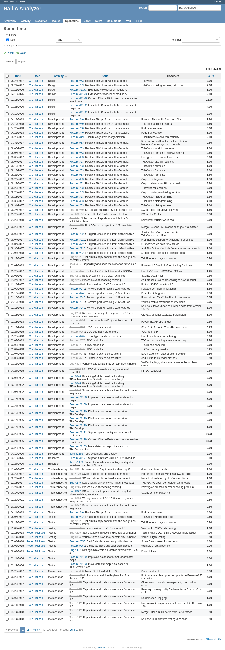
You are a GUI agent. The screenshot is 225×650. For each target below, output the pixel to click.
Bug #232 (75, 257)
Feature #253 (77, 331)
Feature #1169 (78, 397)
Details (10, 61)
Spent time (72, 21)
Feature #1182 (78, 105)
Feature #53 (76, 80)
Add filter (176, 39)
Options (13, 45)
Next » (36, 629)
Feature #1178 (78, 98)
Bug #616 (75, 498)
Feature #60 (76, 209)
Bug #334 (75, 363)
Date (12, 39)
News (98, 21)
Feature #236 (77, 575)
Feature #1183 (78, 446)
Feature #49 (76, 137)
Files (139, 21)
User (37, 76)
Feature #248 (77, 284)
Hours (210, 76)
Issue (105, 76)
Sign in (217, 1)
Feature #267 (77, 336)
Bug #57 (74, 469)
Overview (10, 21)
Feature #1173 (78, 89)
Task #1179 (76, 462)
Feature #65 (76, 225)
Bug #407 (75, 550)
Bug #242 (75, 275)
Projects (14, 1)
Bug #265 (75, 532)
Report (22, 61)
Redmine (101, 647)
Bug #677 (75, 390)
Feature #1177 (78, 458)
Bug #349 (75, 369)
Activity (25, 21)
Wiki (129, 21)
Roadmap (41, 21)
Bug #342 (75, 491)
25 (71, 629)
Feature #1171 (78, 432)
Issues (56, 21)
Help (22, 1)
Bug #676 (75, 376)
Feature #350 (77, 541)
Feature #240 (77, 271)
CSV (219, 639)
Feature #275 (77, 340)
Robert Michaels (35, 532)
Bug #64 (74, 218)
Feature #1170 (78, 411)
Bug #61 (74, 214)
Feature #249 (77, 288)
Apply (11, 53)
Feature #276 (77, 353)
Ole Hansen (36, 80)
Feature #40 (76, 119)
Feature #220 (77, 234)
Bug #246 (75, 280)
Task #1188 (76, 453)
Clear (23, 53)
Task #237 (75, 264)
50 (75, 629)
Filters (12, 35)
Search (142, 7)
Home (6, 1)
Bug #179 (75, 473)
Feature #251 (77, 320)
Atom (212, 639)
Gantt (86, 21)
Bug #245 (75, 482)
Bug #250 (75, 313)
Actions (217, 81)
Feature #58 (76, 571)
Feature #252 (77, 327)
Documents (114, 21)
